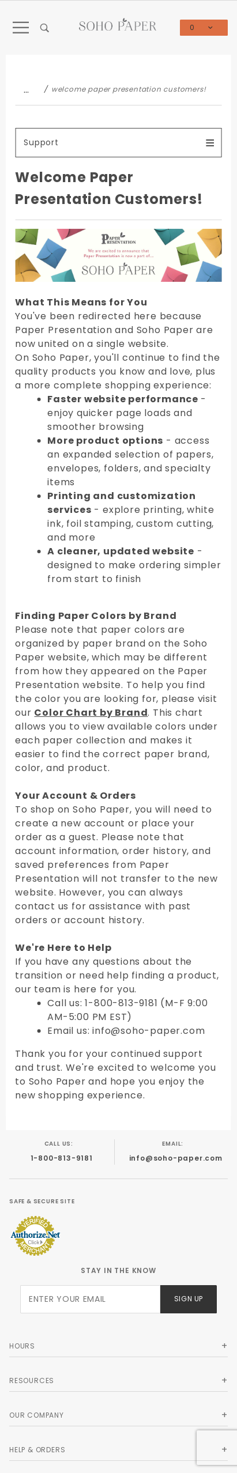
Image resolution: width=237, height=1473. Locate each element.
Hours (22, 1346)
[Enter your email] (90, 1299)
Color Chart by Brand (91, 712)
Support (41, 142)
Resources (31, 1380)
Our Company (36, 1415)
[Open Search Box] (45, 27)
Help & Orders (37, 1450)
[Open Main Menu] (21, 27)
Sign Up (188, 1299)
